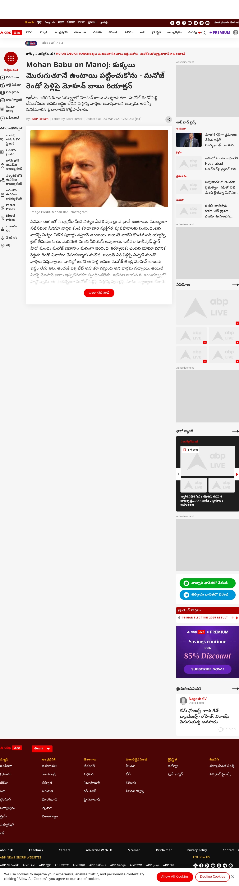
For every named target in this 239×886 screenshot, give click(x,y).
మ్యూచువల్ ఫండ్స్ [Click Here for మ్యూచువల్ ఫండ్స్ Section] (222, 766)
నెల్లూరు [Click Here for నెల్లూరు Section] (47, 808)
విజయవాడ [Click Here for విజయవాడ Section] (49, 800)
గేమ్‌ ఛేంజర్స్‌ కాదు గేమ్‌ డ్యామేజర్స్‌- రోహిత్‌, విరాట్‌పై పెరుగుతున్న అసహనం (204, 717)
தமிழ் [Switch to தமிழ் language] (103, 23)
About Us (6, 850)
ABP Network (9, 866)
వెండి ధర (9, 238)
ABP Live (29, 866)
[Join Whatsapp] (207, 22)
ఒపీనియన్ (9, 118)
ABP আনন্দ (62, 866)
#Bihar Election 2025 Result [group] (204, 617)
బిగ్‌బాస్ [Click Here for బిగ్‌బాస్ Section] (131, 783)
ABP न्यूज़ (44, 866)
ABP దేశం (169, 866)
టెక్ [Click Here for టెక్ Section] (2, 833)
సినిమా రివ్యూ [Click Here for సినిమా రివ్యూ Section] (135, 791)
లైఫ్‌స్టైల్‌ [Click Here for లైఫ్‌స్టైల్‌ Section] (172, 760)
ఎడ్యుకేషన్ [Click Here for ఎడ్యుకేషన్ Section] (7, 825)
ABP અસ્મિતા (97, 866)
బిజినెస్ (97, 33)
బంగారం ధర (8, 229)
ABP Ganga (118, 866)
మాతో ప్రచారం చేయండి (226, 23)
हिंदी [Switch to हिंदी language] (39, 23)
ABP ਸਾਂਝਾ (136, 866)
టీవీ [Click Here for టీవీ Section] (128, 774)
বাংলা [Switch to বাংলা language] (81, 23)
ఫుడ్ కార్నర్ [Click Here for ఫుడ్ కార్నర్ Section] (175, 774)
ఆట (142, 33)
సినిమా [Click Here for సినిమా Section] (130, 766)
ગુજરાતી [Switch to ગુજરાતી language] (92, 23)
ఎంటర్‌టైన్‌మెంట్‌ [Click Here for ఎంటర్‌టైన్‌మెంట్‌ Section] (136, 760)
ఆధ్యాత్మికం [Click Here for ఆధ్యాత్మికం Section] (7, 808)
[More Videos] (235, 284)
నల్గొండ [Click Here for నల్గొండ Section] (89, 774)
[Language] (42, 748)
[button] (11, 62)
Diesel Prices (7, 218)
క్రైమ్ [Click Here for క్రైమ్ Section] (3, 816)
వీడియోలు (9, 77)
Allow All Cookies (175, 877)
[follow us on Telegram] (201, 22)
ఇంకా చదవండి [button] (99, 293)
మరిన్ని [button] (194, 33)
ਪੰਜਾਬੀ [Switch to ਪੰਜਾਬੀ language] (71, 23)
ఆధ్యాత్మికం (174, 33)
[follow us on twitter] (172, 22)
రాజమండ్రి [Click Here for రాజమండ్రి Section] (49, 774)
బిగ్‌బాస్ (113, 33)
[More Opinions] (235, 688)
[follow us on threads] (184, 22)
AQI (6, 245)
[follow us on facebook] (178, 22)
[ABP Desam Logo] (11, 32)
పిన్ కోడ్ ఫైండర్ (8, 153)
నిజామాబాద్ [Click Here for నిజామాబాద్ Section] (92, 783)
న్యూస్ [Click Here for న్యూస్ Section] (4, 760)
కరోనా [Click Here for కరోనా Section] (4, 783)
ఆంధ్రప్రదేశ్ (61, 33)
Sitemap (134, 850)
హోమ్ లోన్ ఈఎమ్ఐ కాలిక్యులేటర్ (11, 165)
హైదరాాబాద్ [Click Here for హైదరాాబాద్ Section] (92, 800)
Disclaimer (164, 850)
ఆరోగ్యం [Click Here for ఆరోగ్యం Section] (173, 766)
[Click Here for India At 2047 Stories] (31, 43)
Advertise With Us (99, 850)
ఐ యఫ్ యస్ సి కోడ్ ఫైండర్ (10, 140)
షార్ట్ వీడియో (10, 85)
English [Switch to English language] (50, 23)
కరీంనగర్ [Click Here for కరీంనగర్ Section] (90, 791)
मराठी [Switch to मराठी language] (61, 23)
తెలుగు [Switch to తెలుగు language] (29, 23)
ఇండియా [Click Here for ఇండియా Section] (6, 766)
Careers (64, 850)
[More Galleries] (235, 431)
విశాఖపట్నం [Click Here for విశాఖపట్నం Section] (50, 816)
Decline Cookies (212, 877)
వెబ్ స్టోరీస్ (9, 92)
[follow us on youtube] (189, 22)
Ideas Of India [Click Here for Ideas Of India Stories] (52, 43)
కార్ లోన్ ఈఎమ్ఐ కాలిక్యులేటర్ (11, 195)
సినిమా (129, 33)
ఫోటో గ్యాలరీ (11, 100)
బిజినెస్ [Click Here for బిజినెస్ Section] (214, 760)
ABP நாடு (152, 866)
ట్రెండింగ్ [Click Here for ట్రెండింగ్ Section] (5, 800)
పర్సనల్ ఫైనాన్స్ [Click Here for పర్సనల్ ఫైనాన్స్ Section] (220, 774)
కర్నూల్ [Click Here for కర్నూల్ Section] (47, 783)
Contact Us (231, 850)
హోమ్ (29, 33)
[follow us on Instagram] (195, 22)
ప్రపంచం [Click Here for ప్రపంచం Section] (6, 774)
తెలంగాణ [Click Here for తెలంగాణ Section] (90, 760)
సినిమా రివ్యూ (7, 109)
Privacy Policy (197, 850)
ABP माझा (79, 866)
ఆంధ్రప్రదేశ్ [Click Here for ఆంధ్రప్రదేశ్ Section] (49, 760)
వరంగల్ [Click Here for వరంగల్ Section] (89, 766)
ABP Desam (40, 119)
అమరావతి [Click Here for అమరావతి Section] (49, 766)
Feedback (36, 850)
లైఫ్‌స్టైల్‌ (156, 33)
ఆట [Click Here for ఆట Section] (2, 791)
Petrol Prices (7, 208)
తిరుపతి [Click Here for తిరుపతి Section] (47, 791)
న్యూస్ (44, 33)
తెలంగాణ (80, 33)
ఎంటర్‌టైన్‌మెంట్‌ (44, 54)
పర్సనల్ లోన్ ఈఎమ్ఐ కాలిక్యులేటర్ (11, 180)
